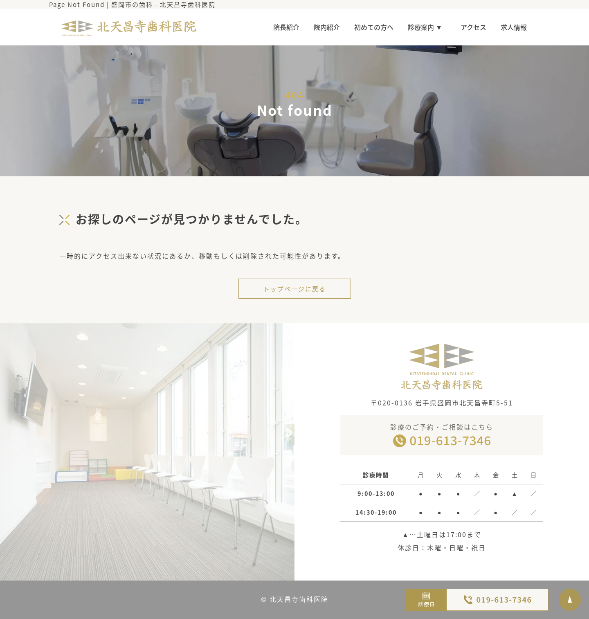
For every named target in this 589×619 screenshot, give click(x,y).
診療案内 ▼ (427, 27)
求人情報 (514, 27)
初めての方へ (373, 27)
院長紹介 (286, 27)
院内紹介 (327, 27)
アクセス (473, 27)
